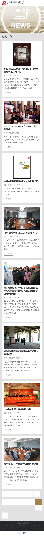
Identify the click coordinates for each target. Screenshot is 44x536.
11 (31, 502)
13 (38, 507)
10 (24, 502)
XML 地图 (22, 533)
